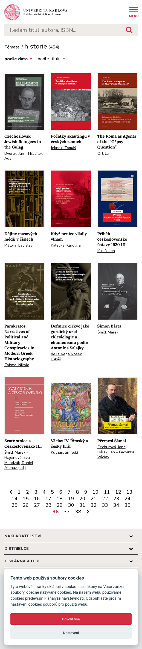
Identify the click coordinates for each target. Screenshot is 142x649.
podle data (18, 59)
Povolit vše (71, 619)
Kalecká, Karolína (66, 245)
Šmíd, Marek (107, 332)
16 (37, 498)
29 (60, 505)
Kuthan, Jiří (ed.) (64, 452)
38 (78, 511)
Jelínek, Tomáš (63, 147)
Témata (11, 47)
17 (48, 498)
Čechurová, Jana (111, 447)
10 (95, 492)
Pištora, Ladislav (18, 245)
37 (67, 511)
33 (105, 505)
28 (48, 505)
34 (116, 505)
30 (71, 505)
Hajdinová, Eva (17, 457)
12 (118, 492)
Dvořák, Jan (14, 153)
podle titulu (51, 59)
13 (129, 492)
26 (26, 505)
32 (94, 505)
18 (60, 498)
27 (37, 505)
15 (26, 498)
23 (116, 498)
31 (82, 505)
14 (14, 498)
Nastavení (71, 633)
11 (107, 492)
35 (127, 505)
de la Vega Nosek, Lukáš (67, 356)
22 (105, 498)
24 (127, 498)
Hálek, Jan (106, 452)
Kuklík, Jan (106, 250)
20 (82, 498)
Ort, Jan (104, 153)
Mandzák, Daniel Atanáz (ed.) (18, 465)
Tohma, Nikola (16, 365)
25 (14, 505)
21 (94, 498)
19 (71, 498)
